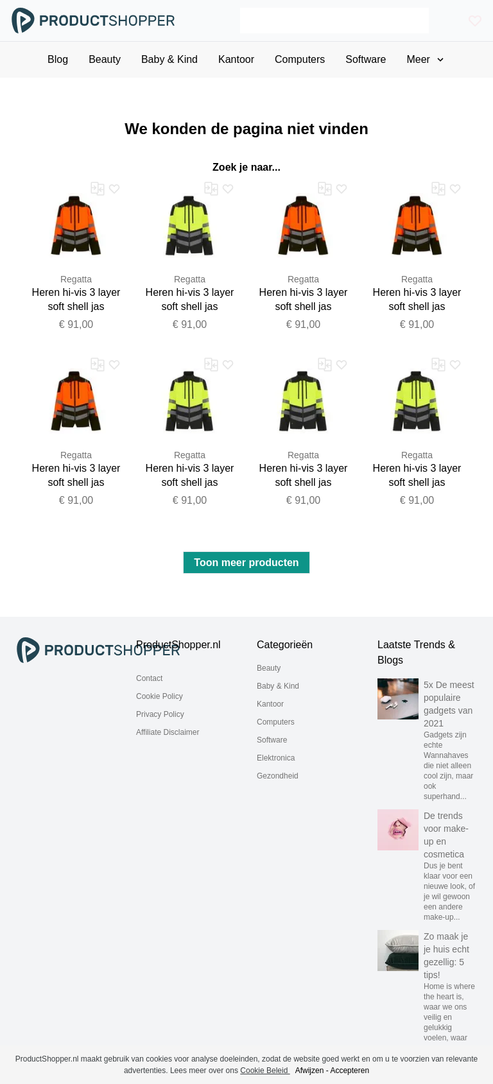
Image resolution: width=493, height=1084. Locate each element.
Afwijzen (309, 1070)
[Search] (334, 20)
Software (272, 740)
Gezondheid (277, 775)
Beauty (269, 668)
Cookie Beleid (265, 1070)
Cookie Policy (159, 696)
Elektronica (276, 757)
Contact (149, 678)
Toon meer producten (246, 562)
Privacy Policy (160, 714)
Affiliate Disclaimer (167, 732)
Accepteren (349, 1070)
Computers (276, 722)
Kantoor (270, 704)
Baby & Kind (278, 686)
